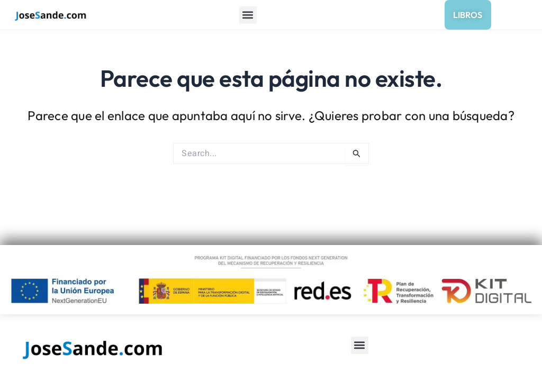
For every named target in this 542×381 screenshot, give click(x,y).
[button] (248, 15)
